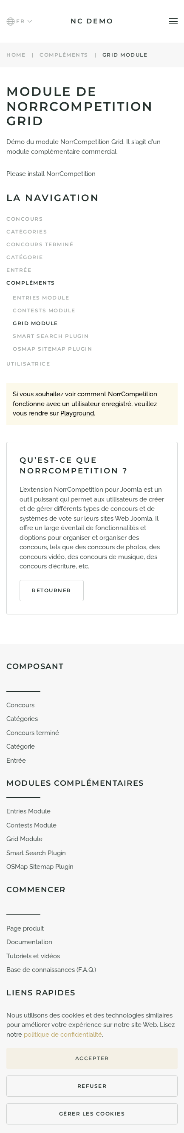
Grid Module (35, 323)
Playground (77, 413)
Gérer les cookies (92, 1113)
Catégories (26, 231)
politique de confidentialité (63, 1034)
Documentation (29, 942)
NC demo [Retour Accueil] (92, 21)
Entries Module (41, 297)
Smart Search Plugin (36, 853)
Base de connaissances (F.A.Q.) (51, 970)
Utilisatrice (28, 363)
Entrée (18, 270)
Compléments (30, 283)
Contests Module (44, 310)
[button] (19, 21)
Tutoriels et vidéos (33, 956)
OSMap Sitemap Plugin (52, 349)
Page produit (25, 928)
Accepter (92, 1058)
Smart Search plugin (51, 336)
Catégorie (24, 257)
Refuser (92, 1086)
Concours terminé (40, 244)
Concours (24, 219)
